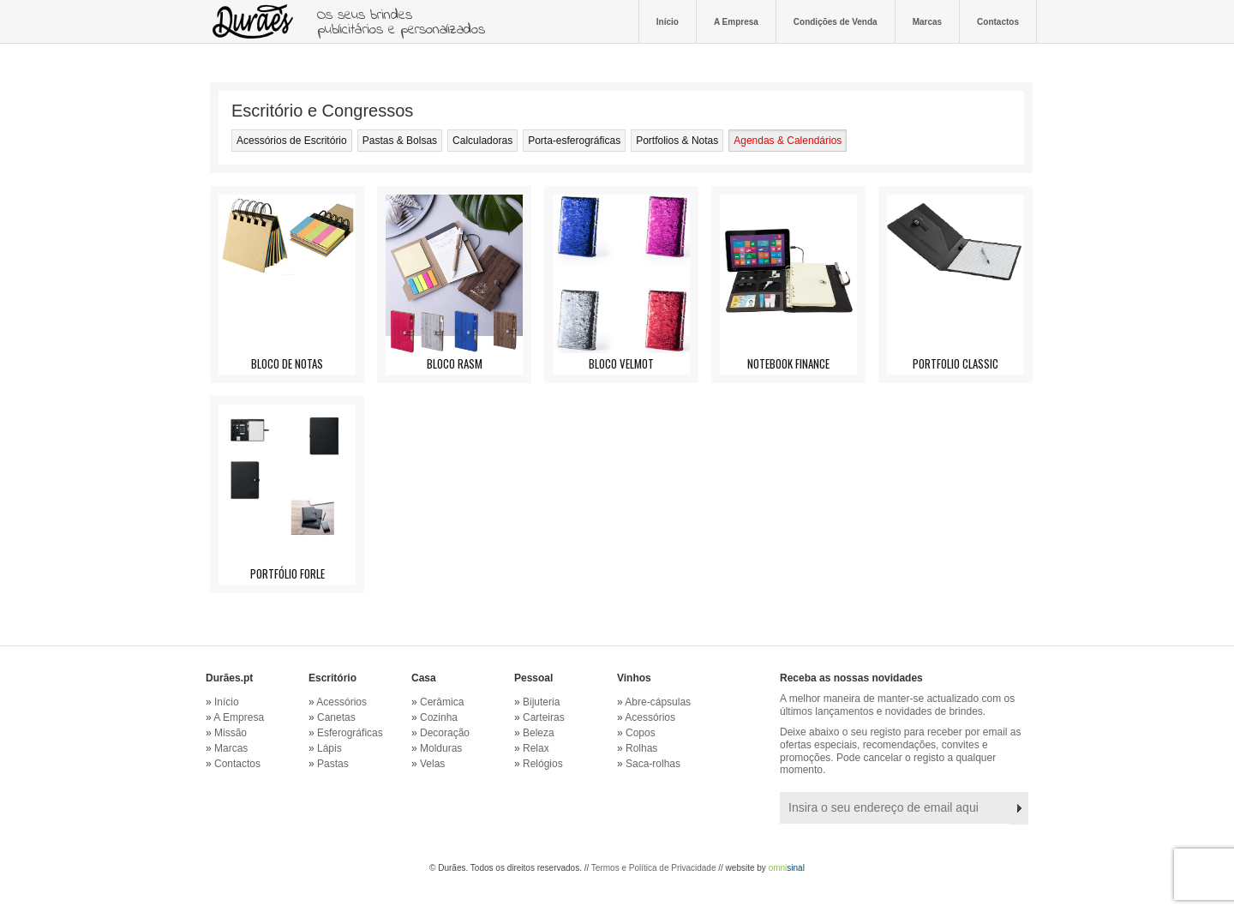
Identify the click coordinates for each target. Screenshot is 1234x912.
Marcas (927, 21)
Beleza (538, 733)
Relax (536, 748)
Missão (230, 733)
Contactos (998, 21)
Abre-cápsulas (658, 702)
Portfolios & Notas (677, 141)
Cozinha (439, 717)
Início (667, 21)
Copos (641, 733)
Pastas (333, 764)
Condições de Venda (836, 21)
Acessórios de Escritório (292, 141)
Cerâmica (442, 702)
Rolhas (641, 748)
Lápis (329, 748)
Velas (432, 764)
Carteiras (544, 717)
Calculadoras (482, 141)
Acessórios (341, 702)
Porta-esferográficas (574, 141)
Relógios (543, 764)
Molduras (441, 748)
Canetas (336, 717)
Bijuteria (541, 702)
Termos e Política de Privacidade (653, 868)
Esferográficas (350, 733)
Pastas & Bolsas (399, 141)
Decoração (445, 733)
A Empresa (736, 21)
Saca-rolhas (653, 764)
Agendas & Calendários (788, 141)
